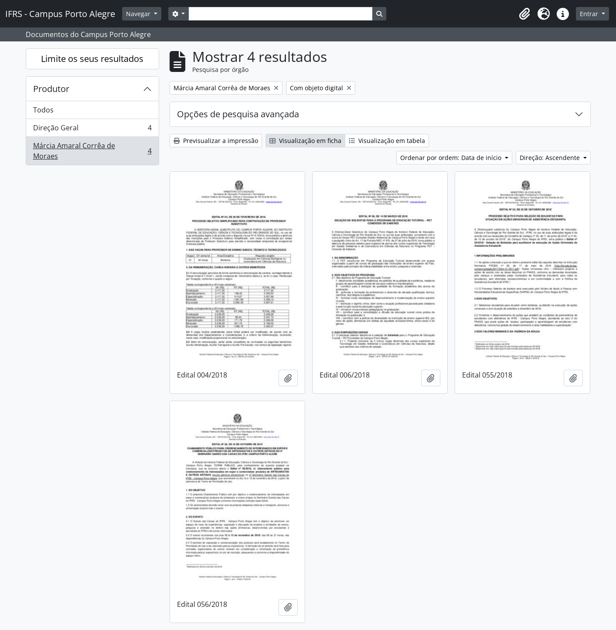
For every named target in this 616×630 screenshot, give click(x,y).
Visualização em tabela (387, 140)
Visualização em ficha (305, 140)
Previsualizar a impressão (216, 140)
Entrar (590, 14)
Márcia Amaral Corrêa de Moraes (92, 151)
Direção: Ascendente (551, 157)
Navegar (139, 14)
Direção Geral (92, 130)
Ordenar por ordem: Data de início (451, 157)
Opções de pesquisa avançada (238, 114)
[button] (524, 14)
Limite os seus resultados (92, 59)
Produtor (51, 89)
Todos (43, 110)
